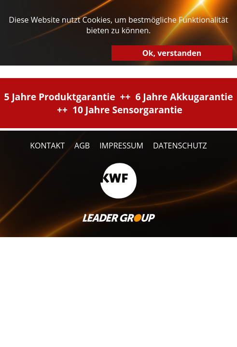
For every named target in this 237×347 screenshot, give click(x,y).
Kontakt (47, 145)
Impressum (121, 145)
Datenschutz (180, 145)
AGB (82, 145)
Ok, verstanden (171, 53)
